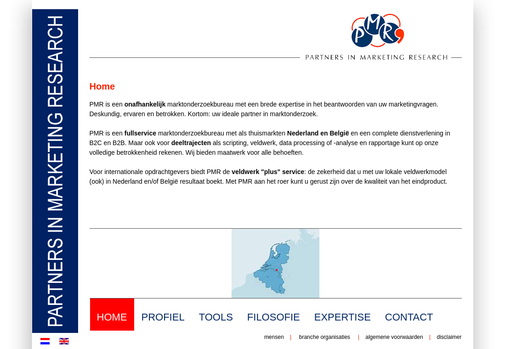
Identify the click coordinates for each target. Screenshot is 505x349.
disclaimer (448, 337)
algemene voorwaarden (394, 337)
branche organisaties (324, 337)
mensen (274, 337)
